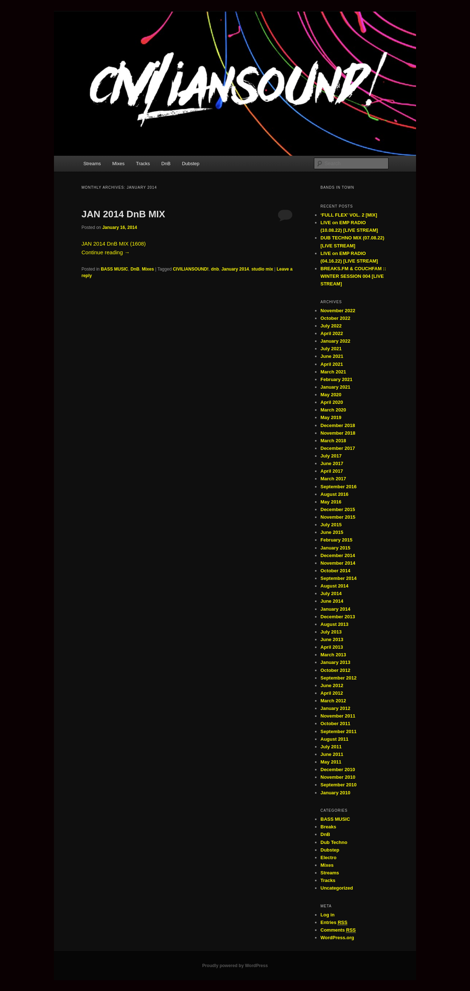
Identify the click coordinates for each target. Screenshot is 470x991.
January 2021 (335, 387)
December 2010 (337, 769)
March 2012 (333, 700)
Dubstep (190, 163)
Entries (333, 922)
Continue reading (105, 252)
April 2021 (331, 364)
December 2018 (337, 425)
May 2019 (330, 417)
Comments (338, 930)
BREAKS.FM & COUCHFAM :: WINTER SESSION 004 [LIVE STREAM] (353, 276)
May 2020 (330, 394)
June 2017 (331, 463)
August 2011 (334, 739)
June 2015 (331, 532)
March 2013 (333, 654)
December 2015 (337, 509)
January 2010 (335, 792)
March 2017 (333, 478)
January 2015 (335, 548)
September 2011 (338, 731)
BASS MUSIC (114, 269)
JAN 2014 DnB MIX (123, 214)
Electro (328, 857)
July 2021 (331, 348)
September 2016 (338, 486)
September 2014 (338, 578)
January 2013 (335, 662)
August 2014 (334, 586)
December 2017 (337, 448)
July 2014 (331, 593)
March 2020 (333, 410)
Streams (92, 163)
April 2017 (331, 471)
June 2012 (331, 685)
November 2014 (337, 563)
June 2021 (331, 356)
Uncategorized (336, 888)
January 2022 (335, 341)
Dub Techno (333, 842)
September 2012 (338, 678)
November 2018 (337, 433)
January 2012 (335, 708)
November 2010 (337, 777)
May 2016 (330, 502)
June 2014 (331, 601)
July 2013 (331, 632)
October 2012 (335, 670)
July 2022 (331, 326)
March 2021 (333, 372)
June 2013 (331, 639)
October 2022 (335, 318)
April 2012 (331, 693)
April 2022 (331, 333)
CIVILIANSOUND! (191, 269)
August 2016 (334, 494)
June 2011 (331, 754)
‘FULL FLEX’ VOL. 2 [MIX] (348, 215)
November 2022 (337, 310)
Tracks (143, 163)
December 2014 (337, 555)
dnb (215, 269)
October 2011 (335, 723)
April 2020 (331, 402)
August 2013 (334, 624)
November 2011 (337, 716)
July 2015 (331, 524)
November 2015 (337, 517)
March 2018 (333, 440)
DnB (166, 163)
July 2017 (331, 456)
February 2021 (336, 379)
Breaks (328, 826)
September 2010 (338, 784)
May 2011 (330, 762)
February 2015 (336, 540)
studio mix (262, 269)
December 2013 (337, 616)
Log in (327, 914)
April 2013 (331, 647)
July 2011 (331, 746)
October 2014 (335, 570)
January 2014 (235, 269)
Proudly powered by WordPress (235, 965)
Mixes (118, 163)
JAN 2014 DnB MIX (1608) (113, 244)
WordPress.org (337, 937)
